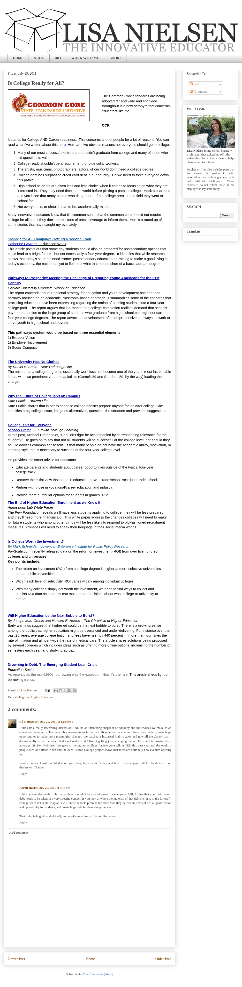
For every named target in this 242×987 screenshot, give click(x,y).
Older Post (163, 959)
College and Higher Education (34, 697)
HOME (18, 58)
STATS (39, 58)
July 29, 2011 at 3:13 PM (54, 787)
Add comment (18, 832)
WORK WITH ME (85, 58)
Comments (199, 91)
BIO (58, 58)
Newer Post (16, 959)
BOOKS (115, 58)
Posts (195, 84)
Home (90, 959)
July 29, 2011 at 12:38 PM (56, 721)
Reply (23, 773)
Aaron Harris (28, 787)
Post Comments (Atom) (98, 974)
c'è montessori (28, 721)
